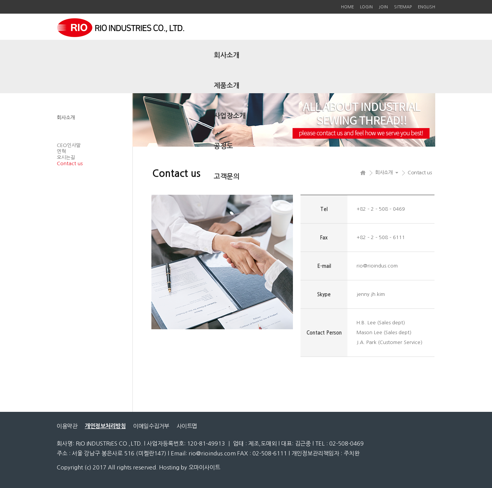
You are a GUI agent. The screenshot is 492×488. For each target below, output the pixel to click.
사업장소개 (230, 116)
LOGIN (366, 7)
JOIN (383, 7)
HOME (347, 7)
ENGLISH (426, 7)
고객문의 (227, 176)
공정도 (223, 146)
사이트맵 (187, 426)
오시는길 (66, 157)
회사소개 (227, 55)
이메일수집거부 (151, 426)
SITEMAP (403, 7)
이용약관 (67, 426)
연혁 (61, 151)
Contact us (70, 163)
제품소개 (227, 85)
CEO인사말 (69, 145)
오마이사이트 (204, 467)
